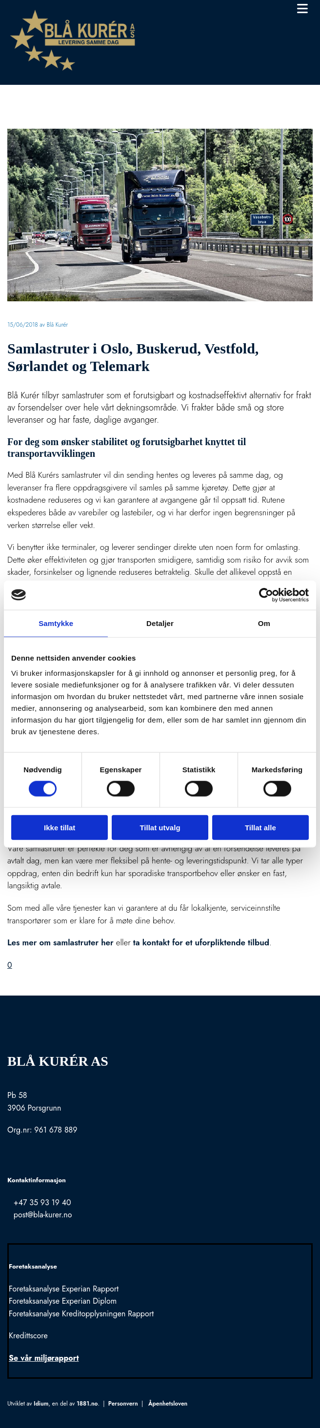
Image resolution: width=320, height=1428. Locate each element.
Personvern (123, 1403)
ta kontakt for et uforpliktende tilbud (201, 942)
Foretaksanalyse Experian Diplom (63, 1301)
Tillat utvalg (160, 827)
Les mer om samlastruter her (60, 942)
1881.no (87, 1403)
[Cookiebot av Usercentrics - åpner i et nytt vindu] (266, 594)
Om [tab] (264, 623)
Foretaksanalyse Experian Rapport (64, 1288)
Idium (41, 1403)
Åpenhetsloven (167, 1403)
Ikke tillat (59, 827)
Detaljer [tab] (160, 623)
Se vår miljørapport (44, 1358)
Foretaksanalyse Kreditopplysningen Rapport (81, 1313)
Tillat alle (260, 827)
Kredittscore (28, 1335)
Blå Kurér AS (57, 1061)
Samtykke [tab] (56, 623)
